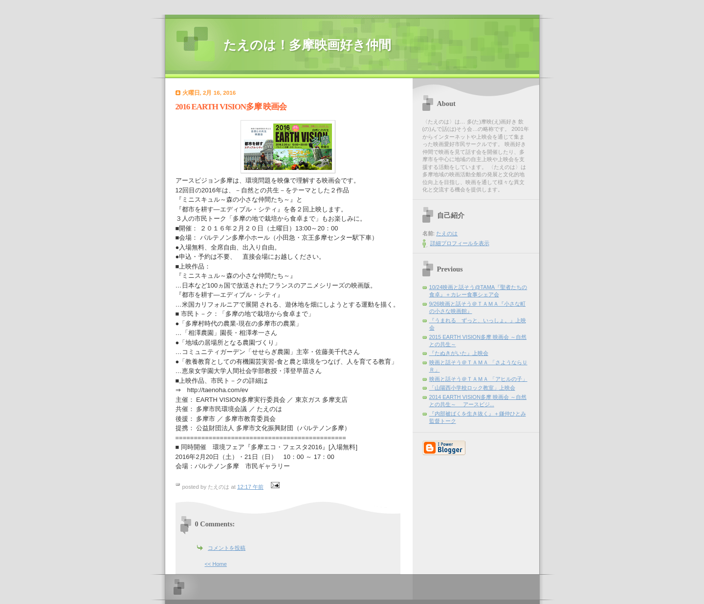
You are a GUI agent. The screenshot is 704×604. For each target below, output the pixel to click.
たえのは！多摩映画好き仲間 (307, 45)
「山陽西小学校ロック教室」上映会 (472, 388)
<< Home (216, 564)
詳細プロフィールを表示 (459, 243)
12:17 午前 (250, 487)
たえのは (447, 233)
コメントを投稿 (226, 548)
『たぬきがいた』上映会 (458, 353)
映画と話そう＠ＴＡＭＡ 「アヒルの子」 (478, 379)
